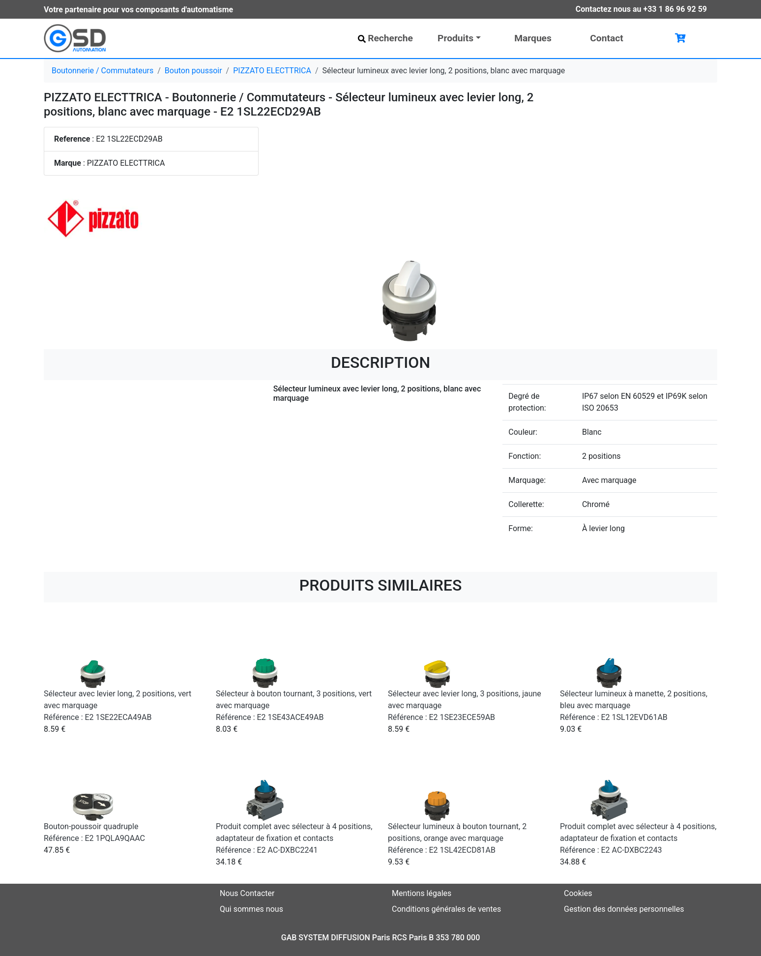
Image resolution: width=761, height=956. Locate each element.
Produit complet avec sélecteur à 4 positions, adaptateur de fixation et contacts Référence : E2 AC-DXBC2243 (638, 838)
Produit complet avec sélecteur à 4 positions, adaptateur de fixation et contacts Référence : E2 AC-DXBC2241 (294, 838)
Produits (455, 38)
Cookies (578, 893)
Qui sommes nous (251, 909)
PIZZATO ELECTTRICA (272, 70)
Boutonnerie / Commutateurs (102, 70)
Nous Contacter (247, 893)
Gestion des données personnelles (624, 909)
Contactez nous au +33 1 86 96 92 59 (641, 9)
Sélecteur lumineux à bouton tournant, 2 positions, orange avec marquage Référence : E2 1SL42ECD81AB (457, 838)
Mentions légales (421, 893)
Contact (606, 38)
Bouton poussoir (193, 70)
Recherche (385, 38)
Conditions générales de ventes (446, 909)
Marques (533, 38)
